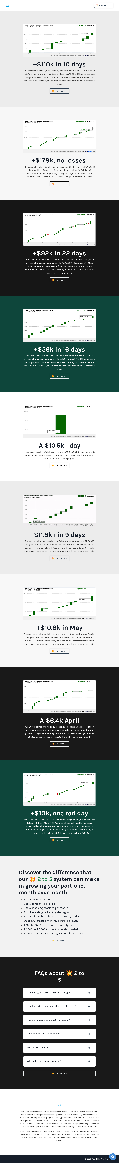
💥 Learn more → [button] (59, 91)
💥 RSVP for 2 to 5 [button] (103, 5)
